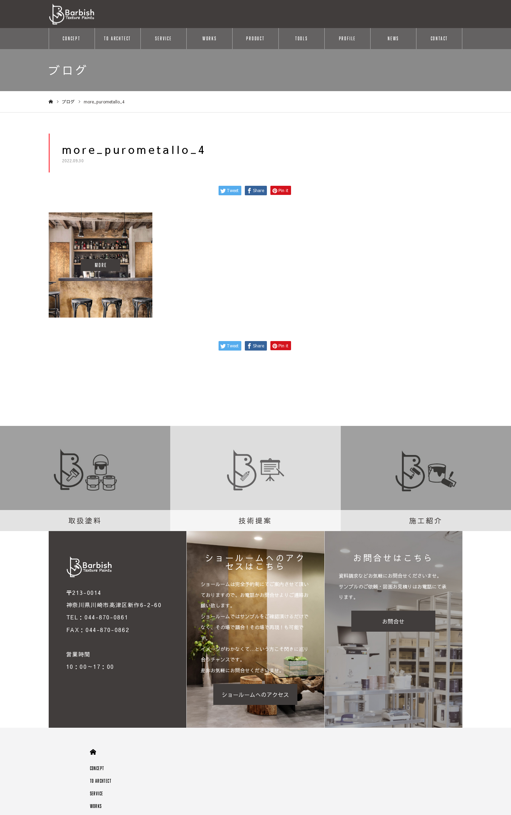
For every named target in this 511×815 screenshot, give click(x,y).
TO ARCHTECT (117, 38)
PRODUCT (255, 38)
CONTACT (439, 38)
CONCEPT (72, 38)
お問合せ (393, 621)
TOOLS (301, 38)
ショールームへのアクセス (255, 694)
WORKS (209, 38)
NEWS (393, 38)
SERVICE (163, 38)
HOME (93, 752)
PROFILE (347, 38)
